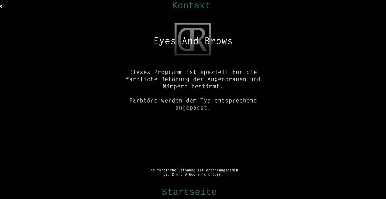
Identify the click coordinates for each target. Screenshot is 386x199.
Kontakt (191, 6)
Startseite (189, 192)
